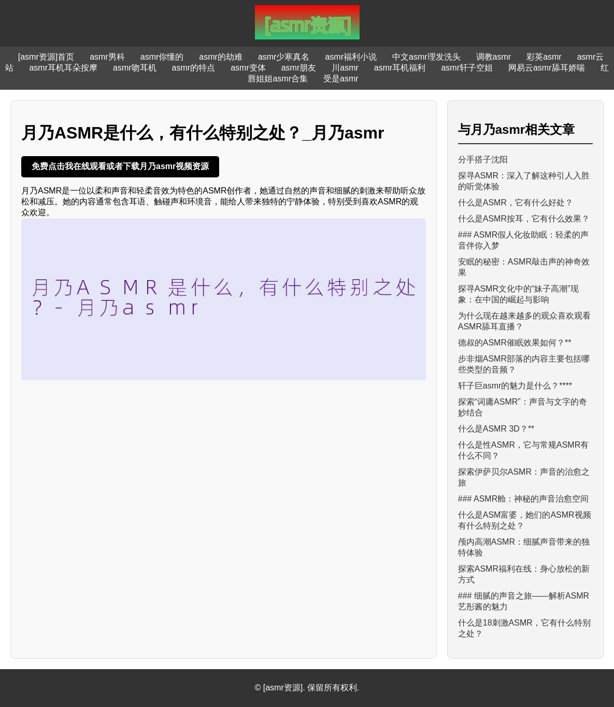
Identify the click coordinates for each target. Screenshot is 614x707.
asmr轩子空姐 (467, 67)
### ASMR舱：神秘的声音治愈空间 (523, 498)
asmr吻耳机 (134, 67)
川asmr (345, 67)
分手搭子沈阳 (483, 159)
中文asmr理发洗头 (426, 56)
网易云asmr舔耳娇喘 (546, 67)
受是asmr (341, 78)
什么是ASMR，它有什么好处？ (515, 202)
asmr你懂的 (162, 56)
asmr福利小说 (351, 56)
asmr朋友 (299, 67)
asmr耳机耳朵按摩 (63, 67)
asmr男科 (107, 56)
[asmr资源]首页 (46, 56)
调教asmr (493, 56)
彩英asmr (544, 56)
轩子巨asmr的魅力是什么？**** (515, 385)
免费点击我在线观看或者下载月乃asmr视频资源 (120, 166)
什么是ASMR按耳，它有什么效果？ (524, 218)
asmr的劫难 (220, 56)
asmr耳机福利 (400, 67)
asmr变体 (248, 67)
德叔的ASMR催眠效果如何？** (515, 342)
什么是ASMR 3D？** (496, 428)
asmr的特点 (194, 67)
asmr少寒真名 (284, 56)
